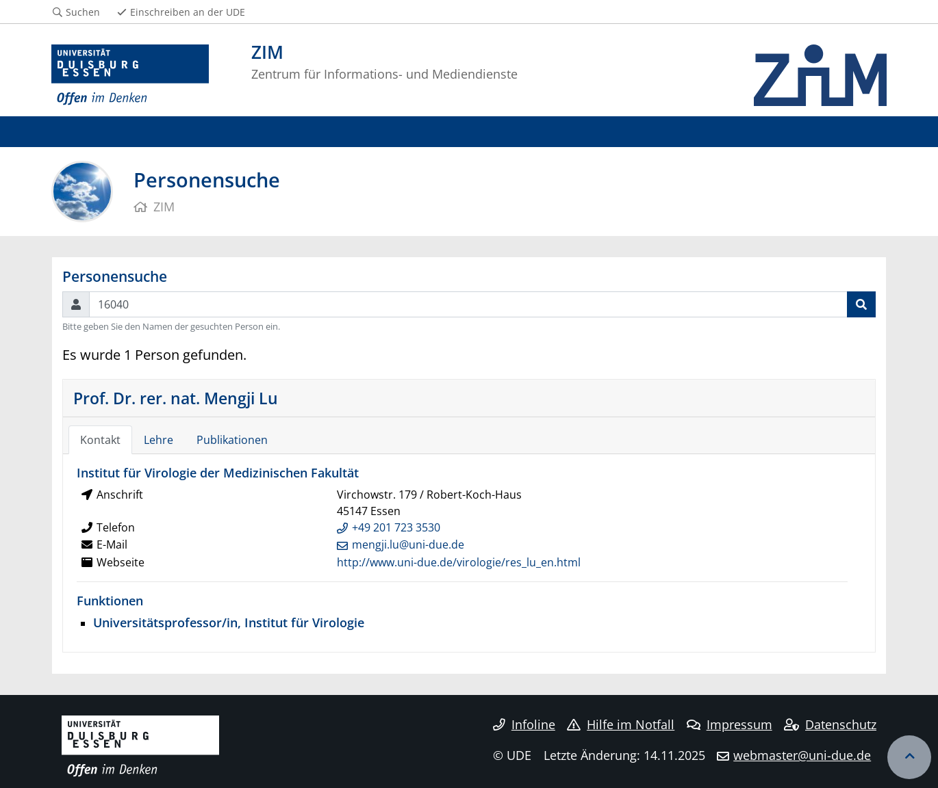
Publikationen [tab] (232, 439)
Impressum (729, 724)
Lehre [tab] (158, 439)
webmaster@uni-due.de (802, 755)
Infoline (524, 724)
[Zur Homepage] (130, 75)
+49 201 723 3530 (396, 527)
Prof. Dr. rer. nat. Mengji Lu (175, 398)
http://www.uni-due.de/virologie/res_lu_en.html (459, 562)
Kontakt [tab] (100, 439)
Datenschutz (830, 724)
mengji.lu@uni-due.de (408, 544)
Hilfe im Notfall (620, 724)
